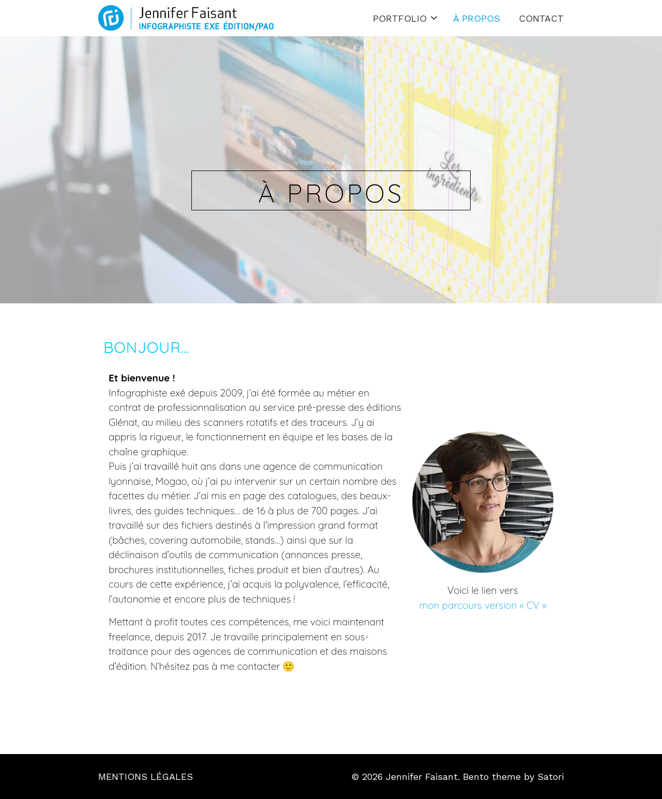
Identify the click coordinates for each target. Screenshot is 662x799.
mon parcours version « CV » (482, 605)
